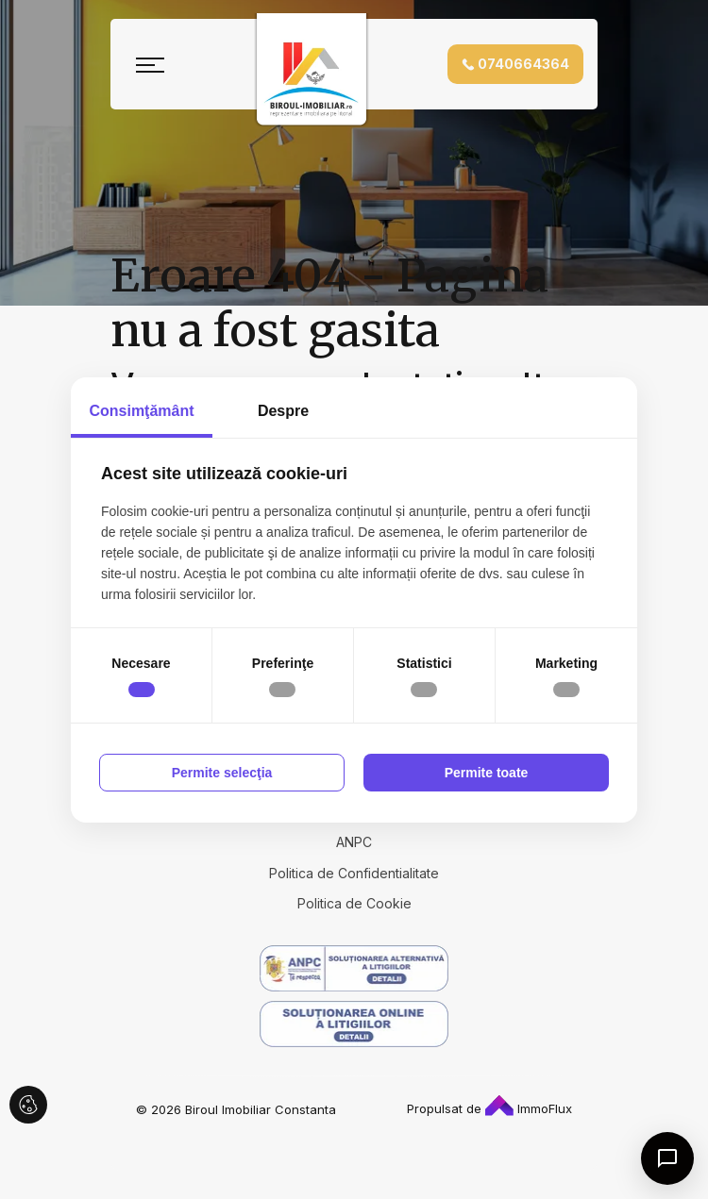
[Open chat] (667, 1158)
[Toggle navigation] (150, 64)
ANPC (354, 842)
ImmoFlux (528, 1108)
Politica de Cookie (354, 903)
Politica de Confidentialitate (354, 873)
